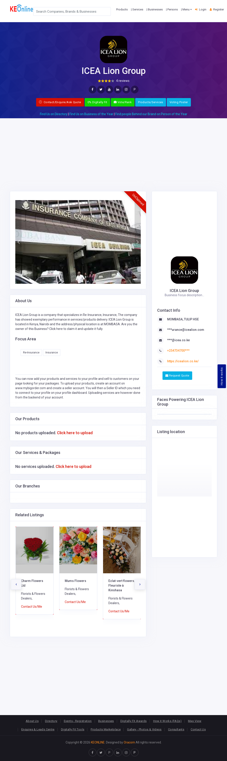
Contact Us (198, 729)
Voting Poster (179, 102)
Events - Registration (78, 721)
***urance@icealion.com (185, 329)
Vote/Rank (123, 102)
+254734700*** (178, 350)
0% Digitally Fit (97, 102)
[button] (18, 242)
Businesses (106, 721)
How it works (221, 376)
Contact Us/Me (31, 606)
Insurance (51, 352)
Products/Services (150, 102)
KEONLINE (98, 742)
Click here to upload (75, 432)
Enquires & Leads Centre (38, 729)
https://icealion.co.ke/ (183, 361)
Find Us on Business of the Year (91, 114)
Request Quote (177, 375)
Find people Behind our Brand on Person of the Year (151, 114)
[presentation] (16, 584)
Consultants (176, 729)
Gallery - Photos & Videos (144, 729)
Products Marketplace (106, 729)
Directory (51, 721)
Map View (194, 721)
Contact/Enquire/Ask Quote (60, 102)
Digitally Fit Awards (133, 721)
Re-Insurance (31, 352)
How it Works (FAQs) (167, 721)
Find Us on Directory (53, 114)
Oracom (129, 742)
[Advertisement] (113, 149)
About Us (32, 721)
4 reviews (122, 81)
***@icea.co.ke (178, 340)
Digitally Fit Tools (72, 729)
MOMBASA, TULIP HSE (183, 319)
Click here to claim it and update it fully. (76, 329)
